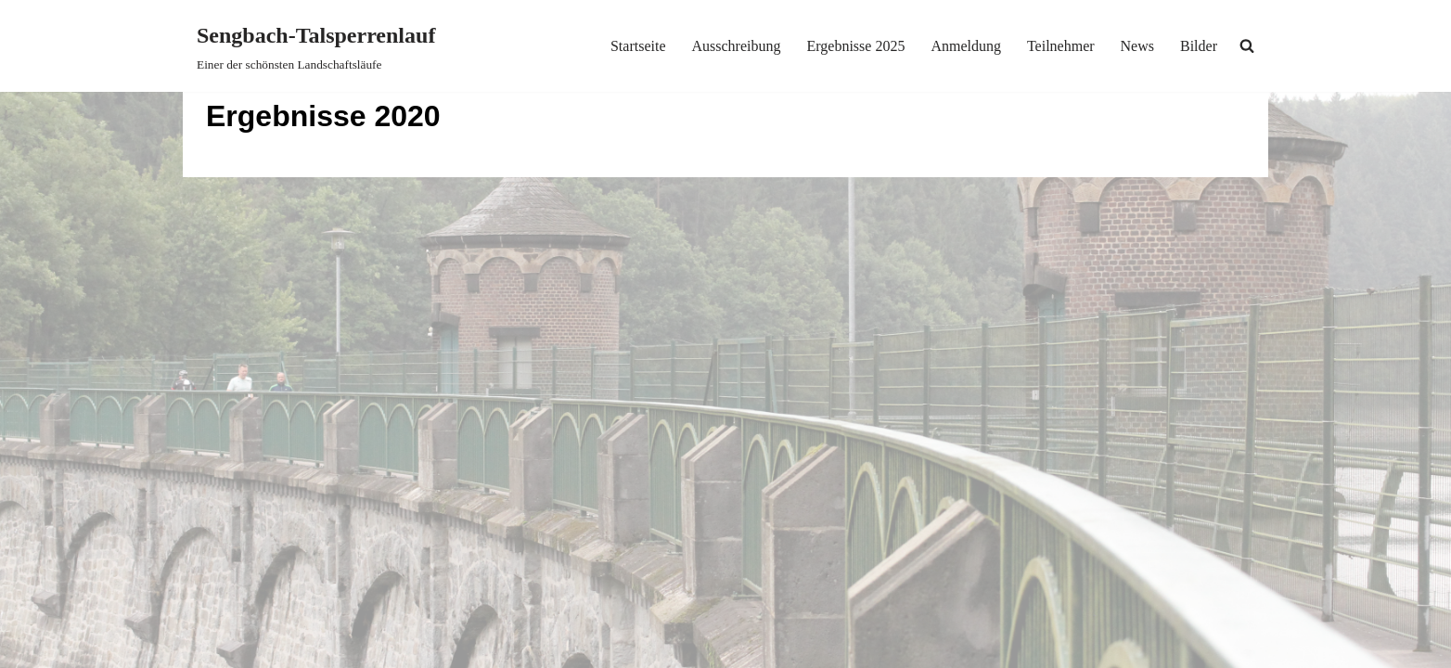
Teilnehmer (1061, 46)
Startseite (638, 46)
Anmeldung (966, 46)
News (1137, 46)
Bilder (1198, 46)
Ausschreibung (735, 46)
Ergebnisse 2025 (855, 46)
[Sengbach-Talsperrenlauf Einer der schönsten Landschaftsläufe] (316, 46)
